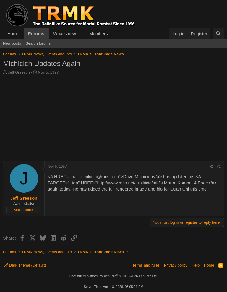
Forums (36, 33)
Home (13, 33)
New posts (12, 43)
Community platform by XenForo (113, 276)
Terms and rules (146, 265)
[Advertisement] (113, 119)
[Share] (211, 166)
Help (196, 265)
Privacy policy (175, 265)
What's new (64, 33)
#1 (219, 166)
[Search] (218, 33)
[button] (81, 33)
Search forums (38, 43)
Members (98, 33)
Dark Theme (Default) (25, 265)
